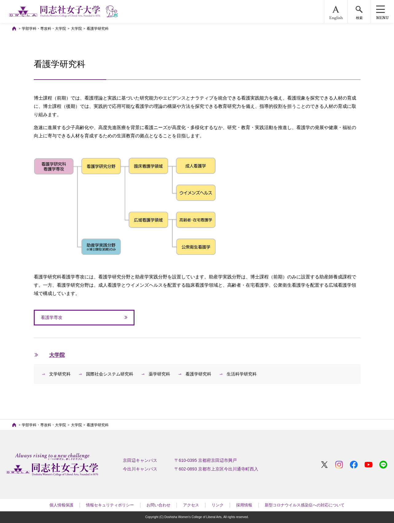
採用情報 (244, 505)
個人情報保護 (61, 505)
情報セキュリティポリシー (110, 505)
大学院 (76, 28)
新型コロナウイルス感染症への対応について (305, 505)
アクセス (191, 505)
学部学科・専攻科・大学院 (44, 28)
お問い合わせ (158, 505)
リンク (218, 505)
